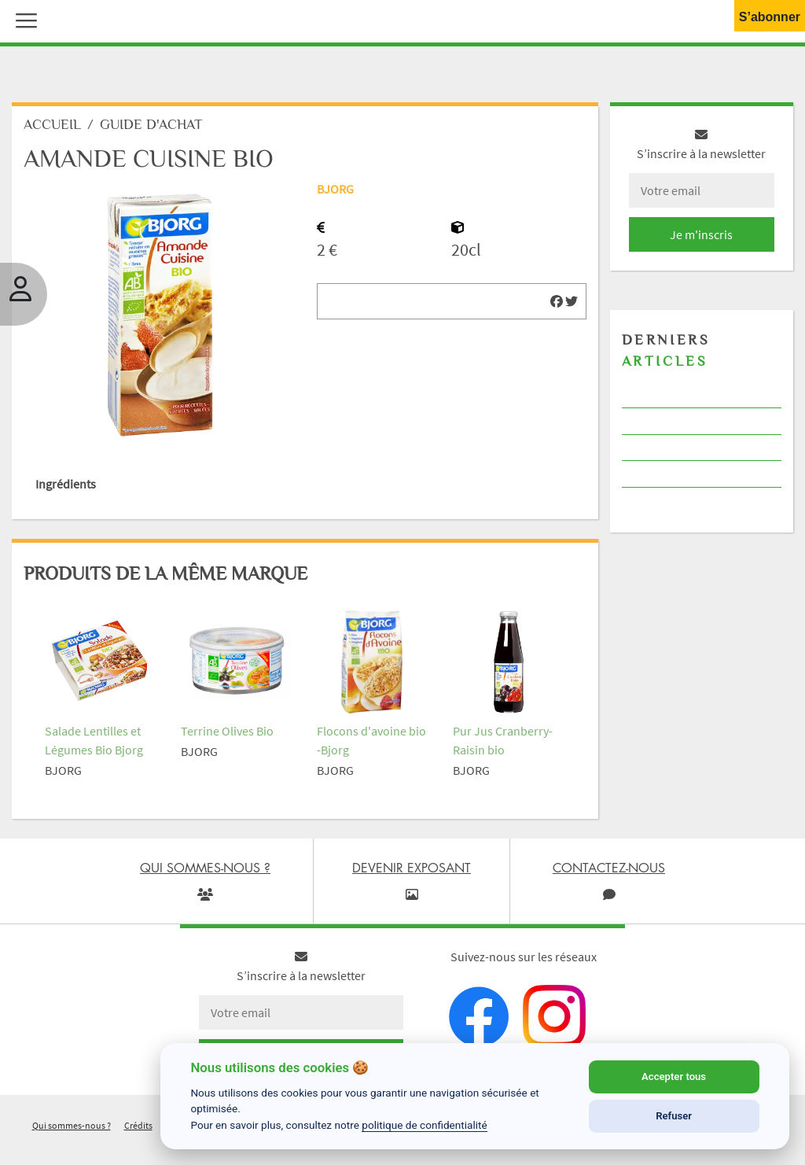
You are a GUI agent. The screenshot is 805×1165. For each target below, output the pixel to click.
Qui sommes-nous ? (71, 1125)
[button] (23, 19)
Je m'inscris (701, 234)
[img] (556, 301)
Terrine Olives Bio (227, 731)
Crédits (138, 1125)
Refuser (674, 1116)
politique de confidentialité (424, 1125)
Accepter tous (673, 1076)
